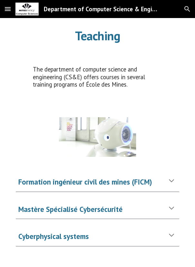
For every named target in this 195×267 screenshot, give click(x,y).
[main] (97, 36)
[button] (7, 9)
